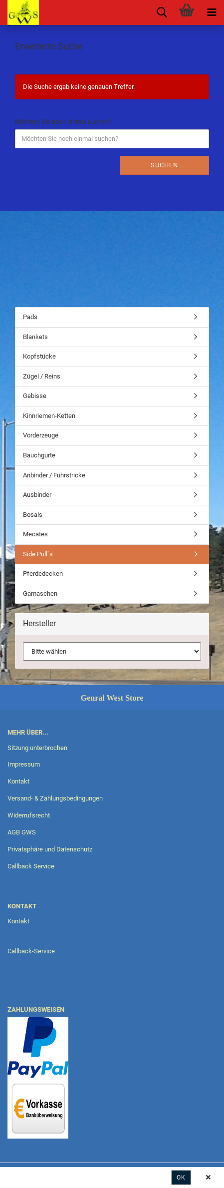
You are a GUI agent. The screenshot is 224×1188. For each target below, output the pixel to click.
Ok (181, 1177)
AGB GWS (21, 832)
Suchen (164, 165)
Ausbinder (37, 494)
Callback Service (30, 866)
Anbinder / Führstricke (54, 475)
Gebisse (34, 395)
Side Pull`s (38, 554)
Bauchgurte (39, 455)
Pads (30, 317)
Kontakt (18, 781)
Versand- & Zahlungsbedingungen (55, 798)
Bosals (32, 514)
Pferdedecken (43, 573)
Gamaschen (40, 593)
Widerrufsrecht (28, 815)
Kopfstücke (39, 356)
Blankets (35, 337)
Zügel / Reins (41, 376)
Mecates (35, 534)
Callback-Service (31, 951)
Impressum (23, 764)
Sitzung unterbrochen (37, 748)
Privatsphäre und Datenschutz (49, 849)
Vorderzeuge (40, 435)
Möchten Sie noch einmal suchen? (63, 121)
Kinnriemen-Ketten (49, 415)
